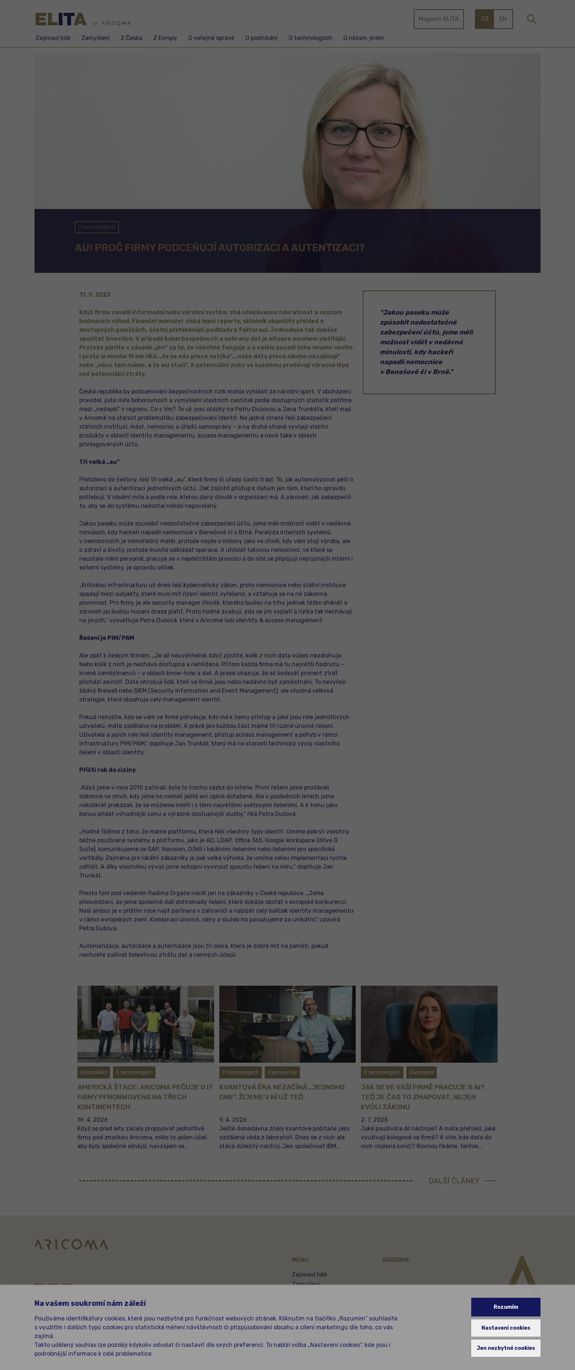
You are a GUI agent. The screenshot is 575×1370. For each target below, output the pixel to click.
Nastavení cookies (505, 1328)
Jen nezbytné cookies (506, 1348)
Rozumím (506, 1307)
